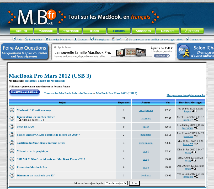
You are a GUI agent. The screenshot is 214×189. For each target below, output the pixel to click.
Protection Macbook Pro (32, 167)
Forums (119, 31)
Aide (17, 39)
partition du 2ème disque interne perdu (41, 142)
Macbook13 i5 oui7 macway (34, 110)
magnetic (146, 134)
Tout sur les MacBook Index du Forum (68, 93)
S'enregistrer (99, 39)
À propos (192, 31)
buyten (187, 111)
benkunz (146, 175)
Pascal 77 (188, 119)
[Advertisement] (107, 65)
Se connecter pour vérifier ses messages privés (154, 39)
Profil (117, 39)
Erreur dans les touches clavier (36, 116)
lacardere (146, 118)
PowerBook (70, 31)
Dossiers (167, 31)
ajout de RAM (25, 126)
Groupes (81, 39)
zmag (146, 151)
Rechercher (33, 39)
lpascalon (188, 136)
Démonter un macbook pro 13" (36, 175)
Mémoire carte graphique (32, 151)
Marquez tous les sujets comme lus (186, 95)
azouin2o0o (145, 142)
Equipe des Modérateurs (51, 80)
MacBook (46, 31)
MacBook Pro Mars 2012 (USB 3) (50, 75)
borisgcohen (146, 110)
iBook (94, 31)
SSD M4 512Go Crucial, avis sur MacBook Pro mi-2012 (51, 159)
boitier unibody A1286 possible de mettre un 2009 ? (48, 134)
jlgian (146, 126)
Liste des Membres (58, 39)
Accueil (21, 31)
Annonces (143, 31)
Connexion (194, 39)
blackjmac (30, 80)
